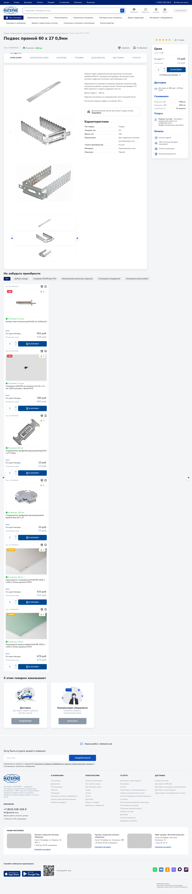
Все (7, 279)
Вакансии (91, 2)
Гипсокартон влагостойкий (137, 279)
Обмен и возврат (92, 802)
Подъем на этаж (127, 811)
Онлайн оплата (180, 10)
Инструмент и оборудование (161, 18)
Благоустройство (107, 23)
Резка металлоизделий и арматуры (134, 802)
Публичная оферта (58, 802)
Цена (7, 331)
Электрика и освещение (16, 23)
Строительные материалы (37, 18)
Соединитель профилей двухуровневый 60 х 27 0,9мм (26, 452)
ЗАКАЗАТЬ (72, 721)
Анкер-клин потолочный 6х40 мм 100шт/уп (26, 321)
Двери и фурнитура (136, 18)
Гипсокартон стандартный (109, 279)
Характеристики (39, 57)
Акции (6, 2)
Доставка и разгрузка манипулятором (170, 787)
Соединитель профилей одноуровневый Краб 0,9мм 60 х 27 (25, 516)
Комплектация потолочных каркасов (55, 33)
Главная (6, 33)
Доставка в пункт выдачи (130, 781)
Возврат (51, 2)
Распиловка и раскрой (129, 805)
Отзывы (79, 57)
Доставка (28, 2)
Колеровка (124, 784)
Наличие (61, 57)
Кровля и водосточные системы (45, 23)
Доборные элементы (128, 821)
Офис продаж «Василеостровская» (169, 835)
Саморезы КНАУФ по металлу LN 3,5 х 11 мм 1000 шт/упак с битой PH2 (25, 387)
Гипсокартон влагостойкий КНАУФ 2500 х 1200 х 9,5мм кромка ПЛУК (25, 646)
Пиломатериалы (61, 18)
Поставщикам (56, 787)
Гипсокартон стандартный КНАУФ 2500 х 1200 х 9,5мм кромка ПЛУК (25, 581)
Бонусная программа (93, 781)
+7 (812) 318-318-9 (163, 2)
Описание (16, 57)
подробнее (25, 721)
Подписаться (82, 758)
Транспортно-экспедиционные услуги (170, 793)
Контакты (78, 2)
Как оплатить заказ (93, 787)
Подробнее (96, 113)
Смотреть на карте (42, 849)
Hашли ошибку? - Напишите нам (96, 744)
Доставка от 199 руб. (163, 784)
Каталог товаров (16, 33)
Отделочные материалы (83, 18)
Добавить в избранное (94, 805)
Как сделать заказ (92, 784)
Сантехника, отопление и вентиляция (79, 23)
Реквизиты (55, 793)
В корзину (176, 69)
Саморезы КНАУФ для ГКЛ (45, 279)
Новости (54, 790)
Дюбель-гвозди (21, 279)
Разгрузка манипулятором (131, 808)
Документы (98, 57)
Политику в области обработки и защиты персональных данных (63, 764)
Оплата (40, 2)
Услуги (16, 2)
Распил (123, 787)
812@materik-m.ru (11, 812)
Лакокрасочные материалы (110, 18)
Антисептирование (128, 818)
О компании (64, 2)
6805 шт (39, 48)
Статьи (88, 796)
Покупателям (92, 775)
